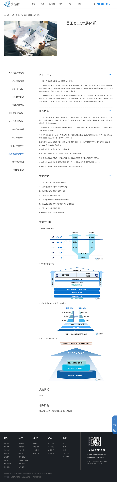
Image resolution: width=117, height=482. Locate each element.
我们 (79, 4)
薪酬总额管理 (18, 105)
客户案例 (52, 4)
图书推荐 (51, 453)
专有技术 (36, 450)
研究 (60, 4)
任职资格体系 (18, 129)
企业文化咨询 (25, 477)
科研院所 (21, 443)
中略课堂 (51, 447)
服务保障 (7, 467)
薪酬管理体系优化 (16, 113)
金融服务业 (22, 467)
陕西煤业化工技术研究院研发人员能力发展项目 (55, 411)
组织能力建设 (18, 97)
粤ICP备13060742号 (46, 473)
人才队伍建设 (18, 170)
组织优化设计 (18, 89)
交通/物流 (21, 464)
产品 (70, 4)
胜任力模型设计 (17, 137)
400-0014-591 (103, 4)
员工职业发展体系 (16, 154)
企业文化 (7, 443)
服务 (42, 4)
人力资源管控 (18, 81)
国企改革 (7, 453)
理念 (64, 447)
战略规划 (7, 447)
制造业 (20, 453)
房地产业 (21, 450)
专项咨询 (7, 460)
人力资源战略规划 (16, 73)
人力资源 (7, 450)
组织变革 (7, 457)
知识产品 (51, 443)
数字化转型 (7, 464)
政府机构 (21, 447)
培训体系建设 (18, 162)
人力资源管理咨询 (37, 477)
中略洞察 (36, 447)
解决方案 (36, 453)
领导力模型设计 (17, 146)
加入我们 (66, 456)
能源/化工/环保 (23, 460)
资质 (64, 450)
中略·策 (35, 443)
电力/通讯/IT (22, 457)
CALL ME (66, 453)
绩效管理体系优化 (16, 121)
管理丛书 (51, 450)
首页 (33, 4)
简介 (64, 443)
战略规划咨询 (15, 477)
